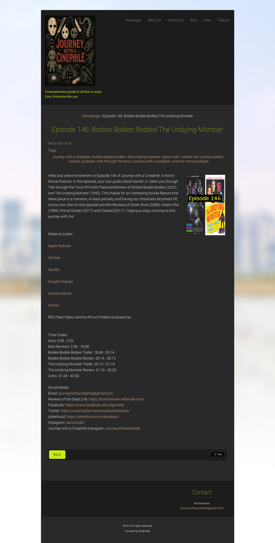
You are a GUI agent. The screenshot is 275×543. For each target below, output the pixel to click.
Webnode (144, 531)
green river (171, 157)
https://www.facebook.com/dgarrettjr (94, 405)
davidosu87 (75, 423)
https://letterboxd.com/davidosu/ (93, 417)
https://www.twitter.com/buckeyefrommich (95, 411)
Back (57, 455)
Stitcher (54, 258)
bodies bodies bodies (108, 157)
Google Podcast (60, 282)
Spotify (53, 270)
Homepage (91, 116)
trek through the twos (114, 161)
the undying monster (144, 157)
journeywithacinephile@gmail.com (86, 393)
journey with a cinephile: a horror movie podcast (171, 161)
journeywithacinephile (123, 428)
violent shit (190, 157)
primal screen (211, 157)
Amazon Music (60, 293)
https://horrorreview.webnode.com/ (117, 399)
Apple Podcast (59, 246)
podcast (88, 161)
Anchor (53, 305)
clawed (74, 161)
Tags (52, 150)
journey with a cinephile (71, 157)
